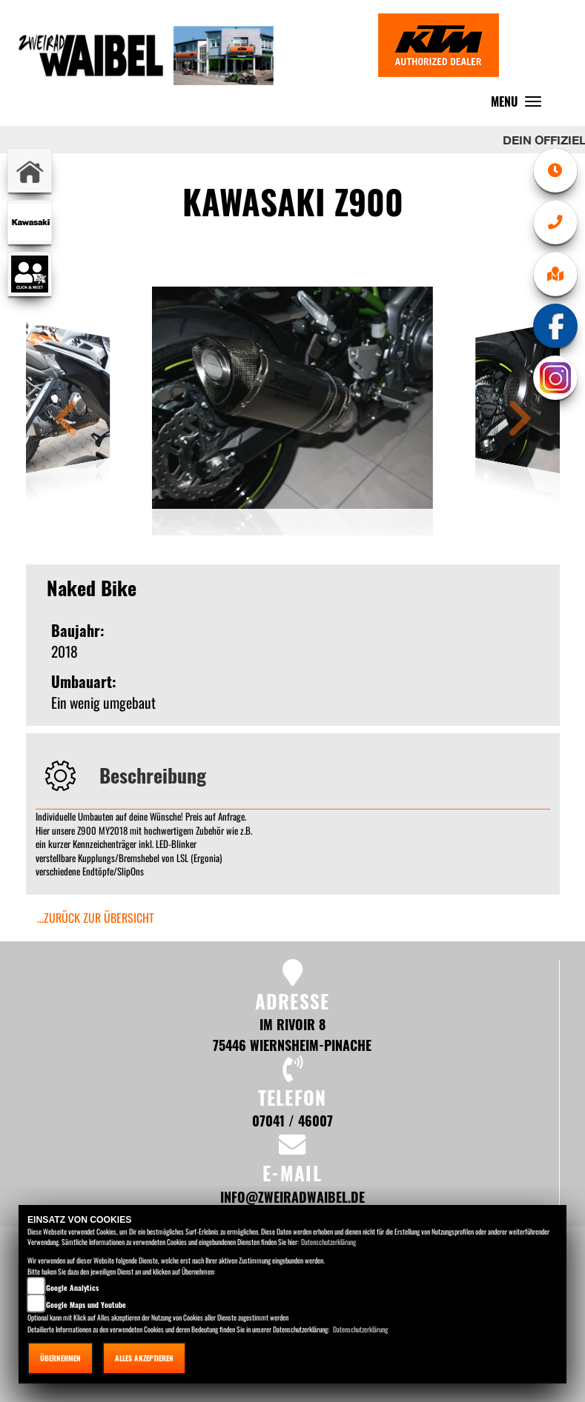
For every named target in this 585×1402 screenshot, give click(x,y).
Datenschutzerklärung (328, 1241)
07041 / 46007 (292, 1120)
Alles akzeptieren (144, 1357)
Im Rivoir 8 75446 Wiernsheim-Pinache (292, 1034)
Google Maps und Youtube (86, 1304)
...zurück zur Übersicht (95, 918)
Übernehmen (60, 1357)
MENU (520, 105)
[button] (66, 420)
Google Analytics (72, 1287)
